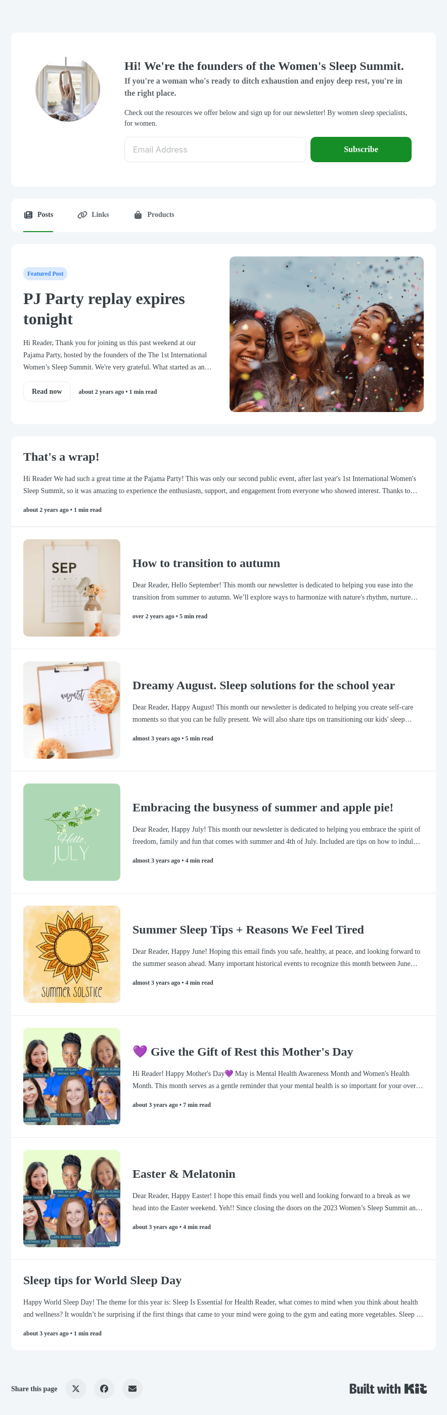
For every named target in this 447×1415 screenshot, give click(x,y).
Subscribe (361, 149)
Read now (47, 391)
